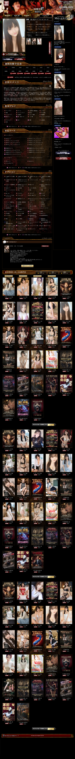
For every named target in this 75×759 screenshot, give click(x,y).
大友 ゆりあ (51, 297)
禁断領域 (8, 369)
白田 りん (37, 369)
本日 (41, 273)
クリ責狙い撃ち (66, 393)
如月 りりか (8, 297)
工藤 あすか (37, 521)
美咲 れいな (65, 321)
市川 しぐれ (8, 521)
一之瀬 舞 (8, 321)
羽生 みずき (65, 473)
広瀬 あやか (37, 345)
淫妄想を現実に (66, 369)
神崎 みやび (22, 369)
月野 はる (8, 345)
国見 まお (22, 321)
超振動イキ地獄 (9, 394)
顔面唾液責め (8, 418)
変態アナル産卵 (23, 394)
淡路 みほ (22, 345)
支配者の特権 (37, 418)
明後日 (64, 273)
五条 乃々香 (22, 449)
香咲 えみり (51, 321)
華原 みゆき (51, 345)
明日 (53, 273)
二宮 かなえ (22, 297)
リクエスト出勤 (66, 297)
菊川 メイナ (51, 369)
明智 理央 (37, 449)
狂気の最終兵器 (52, 394)
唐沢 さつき (37, 297)
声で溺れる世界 (37, 394)
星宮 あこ (51, 497)
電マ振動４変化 (23, 418)
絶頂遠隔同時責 (66, 345)
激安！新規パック (37, 321)
